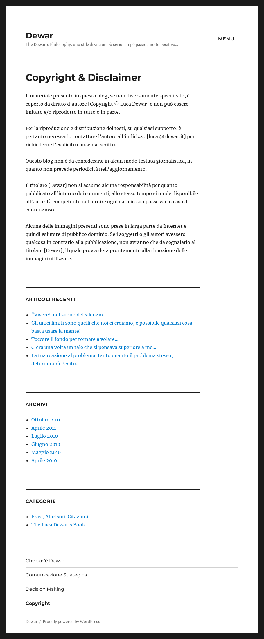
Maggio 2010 (46, 452)
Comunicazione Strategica (56, 575)
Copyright (38, 603)
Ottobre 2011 (45, 420)
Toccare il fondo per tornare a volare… (74, 339)
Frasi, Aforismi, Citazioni (59, 516)
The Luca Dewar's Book (58, 525)
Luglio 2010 (44, 436)
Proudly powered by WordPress (71, 621)
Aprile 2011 (43, 428)
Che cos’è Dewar (45, 560)
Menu (226, 39)
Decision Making (45, 589)
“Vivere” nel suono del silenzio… (69, 315)
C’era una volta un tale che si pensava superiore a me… (93, 347)
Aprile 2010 (44, 460)
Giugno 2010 (45, 444)
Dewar (39, 35)
